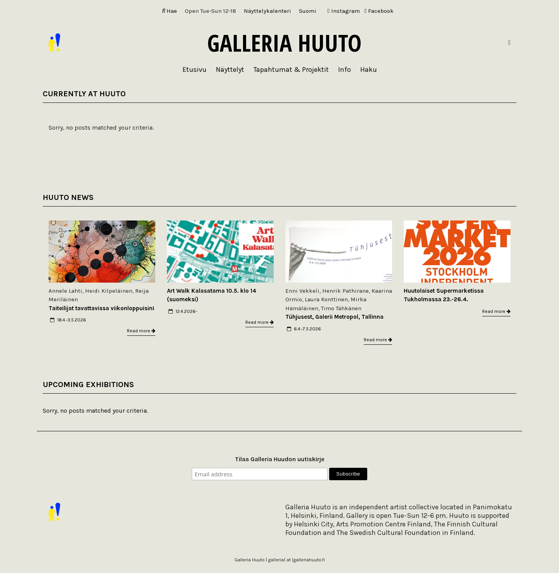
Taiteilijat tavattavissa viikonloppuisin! (102, 308)
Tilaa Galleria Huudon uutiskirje (280, 459)
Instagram (343, 10)
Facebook (379, 10)
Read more (141, 330)
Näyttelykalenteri (267, 10)
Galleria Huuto (284, 43)
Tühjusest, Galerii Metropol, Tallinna (334, 316)
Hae (169, 10)
